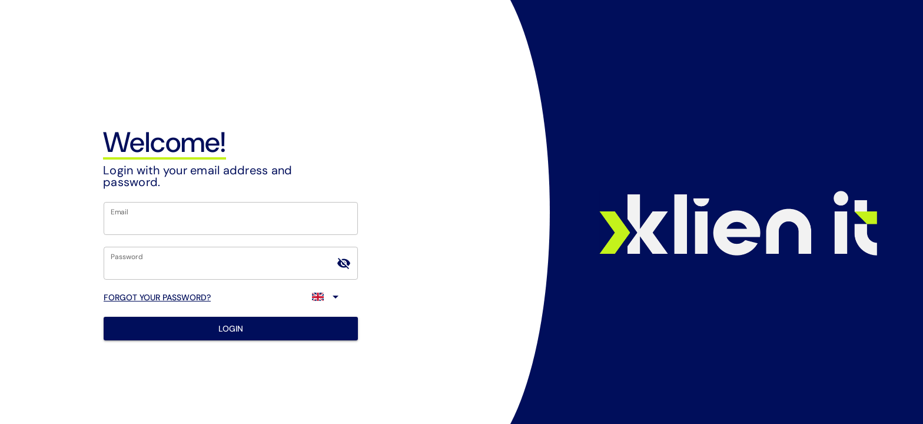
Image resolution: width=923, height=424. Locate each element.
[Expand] (327, 296)
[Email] (231, 218)
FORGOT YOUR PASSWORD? (157, 297)
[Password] (220, 263)
